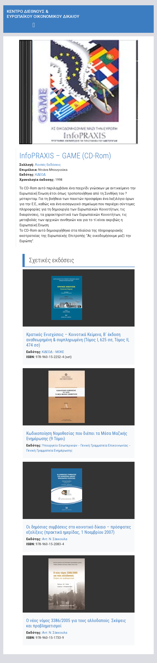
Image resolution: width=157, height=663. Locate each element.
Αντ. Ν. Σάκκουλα (54, 539)
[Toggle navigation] (34, 25)
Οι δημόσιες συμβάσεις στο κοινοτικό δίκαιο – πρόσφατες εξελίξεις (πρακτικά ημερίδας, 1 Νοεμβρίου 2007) (78, 529)
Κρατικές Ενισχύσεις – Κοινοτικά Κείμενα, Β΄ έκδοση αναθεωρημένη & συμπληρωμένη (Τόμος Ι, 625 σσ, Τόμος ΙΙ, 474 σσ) (77, 340)
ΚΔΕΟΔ (40, 175)
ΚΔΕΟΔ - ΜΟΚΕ (53, 352)
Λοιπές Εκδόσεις (48, 165)
